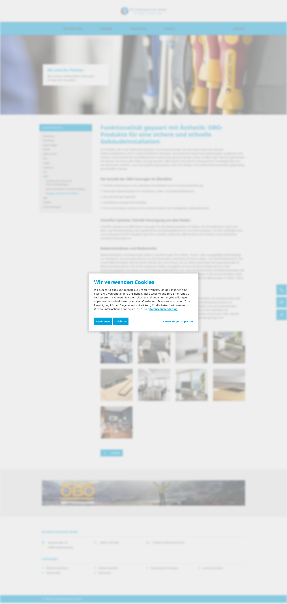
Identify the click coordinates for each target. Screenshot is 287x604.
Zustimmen (103, 321)
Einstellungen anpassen (178, 321)
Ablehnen (121, 321)
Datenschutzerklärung (163, 309)
